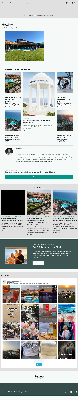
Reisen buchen (14, 3)
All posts (18, 172)
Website (25, 172)
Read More (27, 139)
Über (3, 3)
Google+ (41, 169)
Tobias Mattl (4, 36)
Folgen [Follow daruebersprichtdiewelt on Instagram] (39, 373)
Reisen (25, 23)
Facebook (37, 169)
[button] (11, 302)
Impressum (29, 3)
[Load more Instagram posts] (39, 369)
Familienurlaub (32, 23)
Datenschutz (22, 3)
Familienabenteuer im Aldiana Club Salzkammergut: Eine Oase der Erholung (30, 180)
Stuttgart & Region (41, 23)
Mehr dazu (37, 271)
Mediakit (7, 3)
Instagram (48, 169)
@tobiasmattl (53, 167)
